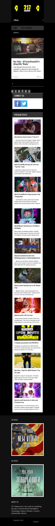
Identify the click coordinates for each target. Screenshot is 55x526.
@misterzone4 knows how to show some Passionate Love (26, 401)
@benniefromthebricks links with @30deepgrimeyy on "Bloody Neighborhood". (27, 256)
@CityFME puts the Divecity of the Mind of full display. (27, 227)
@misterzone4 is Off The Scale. (23, 315)
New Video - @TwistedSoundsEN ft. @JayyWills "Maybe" (26, 62)
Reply (40, 77)
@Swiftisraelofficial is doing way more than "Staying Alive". (27, 195)
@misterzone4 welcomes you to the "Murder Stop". (27, 286)
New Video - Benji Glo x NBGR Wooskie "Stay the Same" (27, 371)
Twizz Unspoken (26, 28)
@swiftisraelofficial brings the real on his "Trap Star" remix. (26, 165)
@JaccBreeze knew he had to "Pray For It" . (27, 137)
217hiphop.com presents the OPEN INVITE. (26, 343)
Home (15, 28)
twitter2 (24, 103)
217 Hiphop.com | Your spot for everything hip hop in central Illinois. (26, 521)
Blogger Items (17, 523)
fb (17, 103)
